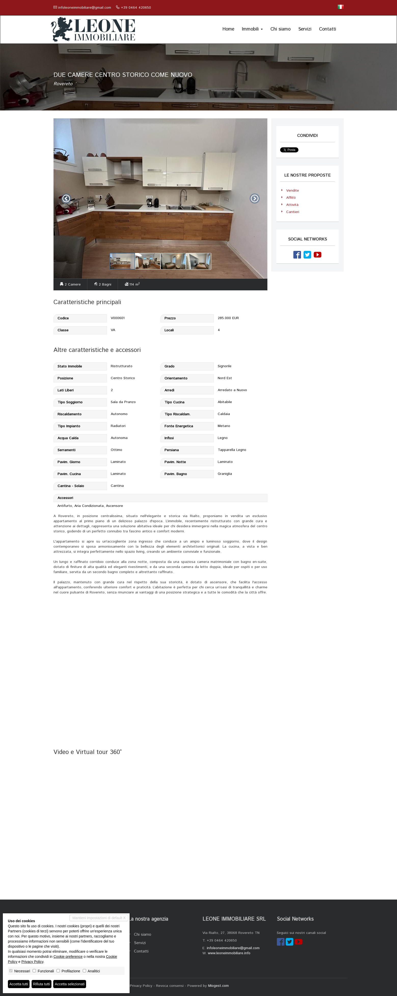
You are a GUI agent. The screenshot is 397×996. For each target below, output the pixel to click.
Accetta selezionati (70, 984)
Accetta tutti (18, 984)
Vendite (292, 190)
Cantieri (292, 212)
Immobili (252, 29)
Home (228, 29)
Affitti (291, 197)
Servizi (304, 29)
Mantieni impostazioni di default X (99, 918)
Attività (292, 204)
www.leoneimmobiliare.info (229, 953)
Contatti (327, 29)
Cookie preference (68, 957)
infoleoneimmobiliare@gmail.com (84, 7)
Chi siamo (280, 29)
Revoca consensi (170, 985)
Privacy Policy (141, 985)
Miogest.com (218, 985)
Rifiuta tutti (41, 984)
